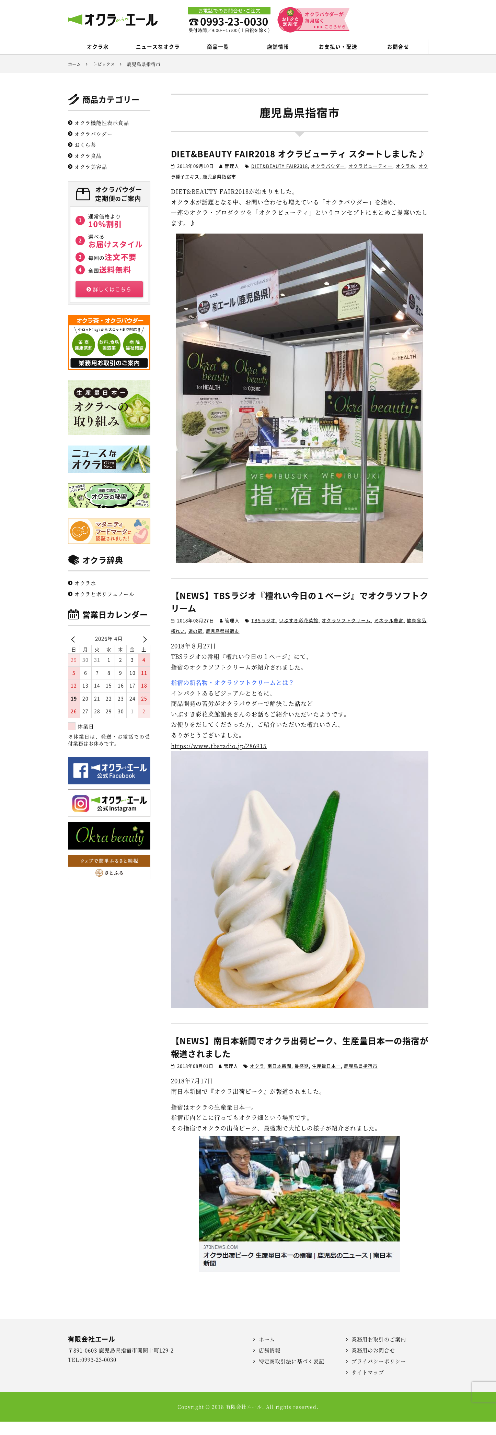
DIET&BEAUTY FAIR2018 (279, 179)
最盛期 (302, 1079)
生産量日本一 (326, 1079)
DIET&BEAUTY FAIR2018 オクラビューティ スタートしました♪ (299, 160)
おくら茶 (85, 145)
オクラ (257, 1079)
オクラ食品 (88, 156)
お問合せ (398, 47)
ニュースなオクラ (158, 47)
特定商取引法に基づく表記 (292, 1374)
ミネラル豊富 (389, 634)
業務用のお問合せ (373, 1363)
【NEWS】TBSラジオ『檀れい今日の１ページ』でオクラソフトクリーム (299, 615)
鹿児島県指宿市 (220, 190)
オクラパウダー (328, 179)
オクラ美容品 (90, 167)
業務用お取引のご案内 (378, 1352)
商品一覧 (218, 47)
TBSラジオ (263, 634)
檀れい (178, 644)
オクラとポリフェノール (104, 594)
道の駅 (195, 644)
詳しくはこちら (108, 290)
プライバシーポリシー (378, 1374)
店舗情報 (278, 47)
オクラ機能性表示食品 (101, 123)
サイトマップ (367, 1385)
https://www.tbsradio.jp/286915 (220, 759)
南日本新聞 (279, 1079)
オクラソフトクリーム (346, 634)
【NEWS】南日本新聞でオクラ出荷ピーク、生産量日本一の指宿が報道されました (299, 1060)
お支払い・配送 (338, 47)
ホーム (267, 1352)
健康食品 (416, 634)
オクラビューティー (370, 179)
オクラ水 (97, 47)
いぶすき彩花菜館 (299, 634)
